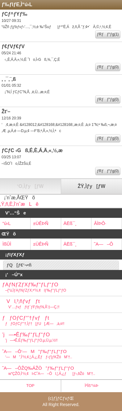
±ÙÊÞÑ (40, 223)
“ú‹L (6, 223)
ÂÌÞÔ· (100, 223)
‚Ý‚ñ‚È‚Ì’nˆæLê (19, 204)
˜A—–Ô (103, 244)
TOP (30, 385)
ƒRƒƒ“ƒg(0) (108, 67)
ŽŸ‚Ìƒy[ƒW (91, 186)
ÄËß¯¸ (70, 223)
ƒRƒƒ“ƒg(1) (108, 34)
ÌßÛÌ (6, 244)
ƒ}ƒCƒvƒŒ (63, 398)
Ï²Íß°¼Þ (91, 385)
